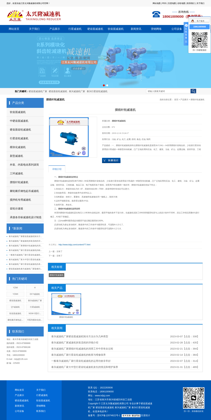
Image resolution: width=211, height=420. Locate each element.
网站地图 (157, 3)
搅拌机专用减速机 (20, 199)
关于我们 (200, 3)
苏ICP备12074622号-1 (108, 415)
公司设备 (176, 28)
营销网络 (156, 28)
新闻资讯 (136, 28)
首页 (176, 99)
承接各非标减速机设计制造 (26, 217)
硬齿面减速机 (95, 28)
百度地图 (172, 3)
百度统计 (145, 415)
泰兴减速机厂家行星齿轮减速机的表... (25, 264)
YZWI (15, 288)
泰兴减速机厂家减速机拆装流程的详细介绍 (74, 342)
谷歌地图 (181, 3)
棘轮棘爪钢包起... (15, 320)
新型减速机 (16, 156)
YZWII (15, 294)
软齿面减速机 (116, 28)
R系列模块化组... (34, 320)
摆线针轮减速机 (19, 182)
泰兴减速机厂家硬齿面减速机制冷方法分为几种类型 (79, 336)
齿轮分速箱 (16, 208)
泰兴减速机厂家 (77, 91)
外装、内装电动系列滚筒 (24, 164)
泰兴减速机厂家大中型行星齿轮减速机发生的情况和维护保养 (84, 367)
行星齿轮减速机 (19, 138)
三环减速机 (16, 173)
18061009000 (199, 26)
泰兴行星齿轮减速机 (97, 91)
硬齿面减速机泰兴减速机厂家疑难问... (25, 269)
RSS (164, 3)
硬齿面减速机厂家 (38, 91)
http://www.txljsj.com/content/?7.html (74, 244)
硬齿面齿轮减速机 (58, 91)
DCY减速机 (35, 294)
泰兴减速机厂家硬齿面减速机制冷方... (25, 236)
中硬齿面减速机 (19, 120)
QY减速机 (15, 307)
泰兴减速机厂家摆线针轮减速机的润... (25, 245)
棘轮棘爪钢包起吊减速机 (24, 191)
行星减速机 (75, 28)
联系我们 (191, 3)
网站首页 (14, 28)
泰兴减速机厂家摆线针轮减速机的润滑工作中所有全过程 (82, 348)
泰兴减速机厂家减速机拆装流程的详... (25, 241)
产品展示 (54, 28)
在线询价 (111, 160)
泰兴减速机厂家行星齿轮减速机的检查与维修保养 (78, 354)
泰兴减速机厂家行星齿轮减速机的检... (25, 250)
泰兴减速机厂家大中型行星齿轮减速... (25, 259)
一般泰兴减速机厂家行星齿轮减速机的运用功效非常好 (81, 360)
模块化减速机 (18, 147)
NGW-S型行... (35, 313)
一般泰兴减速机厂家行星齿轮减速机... (25, 255)
